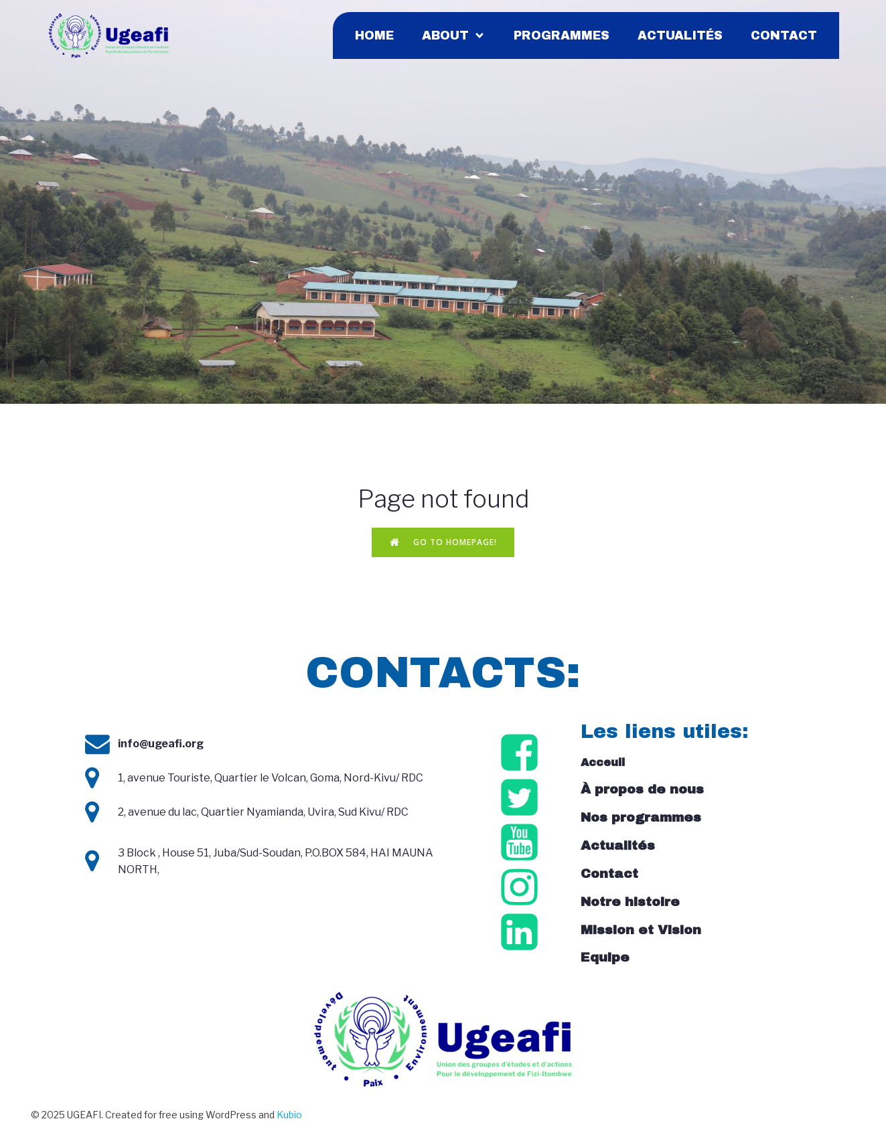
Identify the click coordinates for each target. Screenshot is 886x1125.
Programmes (561, 37)
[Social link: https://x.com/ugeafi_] (521, 801)
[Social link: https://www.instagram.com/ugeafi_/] (521, 891)
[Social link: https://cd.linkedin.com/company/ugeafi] (521, 935)
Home (374, 37)
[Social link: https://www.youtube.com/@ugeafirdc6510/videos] (521, 846)
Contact (784, 37)
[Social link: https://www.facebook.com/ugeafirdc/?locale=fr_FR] (521, 756)
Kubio (289, 1117)
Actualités (680, 37)
